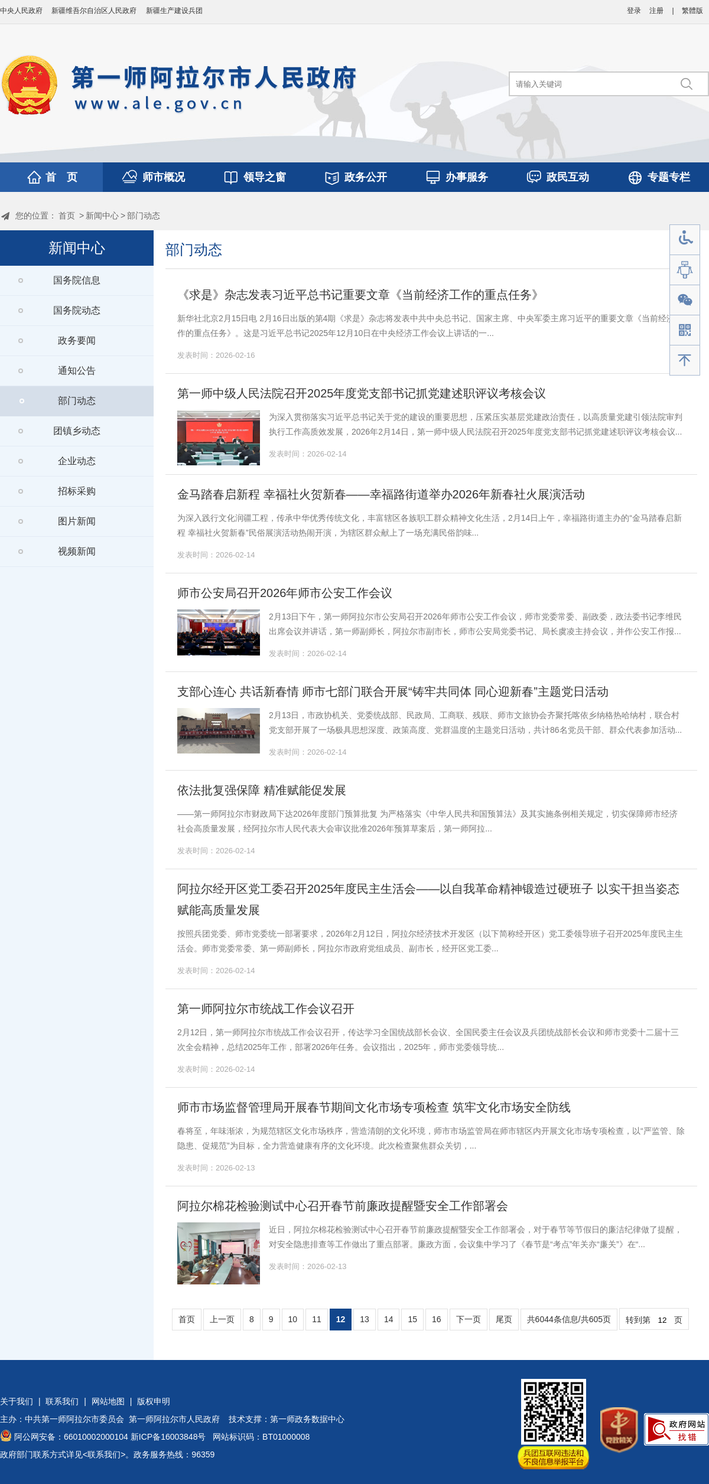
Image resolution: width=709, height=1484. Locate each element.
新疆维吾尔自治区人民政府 (93, 10)
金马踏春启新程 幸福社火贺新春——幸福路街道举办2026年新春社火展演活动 (381, 494)
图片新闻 (77, 521)
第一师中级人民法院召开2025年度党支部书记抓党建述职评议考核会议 (362, 393)
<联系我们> (104, 1454)
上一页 (222, 1319)
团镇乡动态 (76, 431)
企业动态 (77, 461)
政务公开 (365, 177)
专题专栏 (669, 177)
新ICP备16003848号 (168, 1436)
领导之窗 (264, 177)
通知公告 (77, 371)
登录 (634, 10)
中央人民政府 (21, 10)
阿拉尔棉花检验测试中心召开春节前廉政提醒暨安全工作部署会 (342, 1205)
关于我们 (16, 1401)
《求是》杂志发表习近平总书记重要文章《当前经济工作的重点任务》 (360, 294)
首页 (66, 215)
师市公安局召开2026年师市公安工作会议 (285, 592)
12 (341, 1319)
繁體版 (692, 10)
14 (388, 1319)
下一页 (468, 1319)
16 (436, 1319)
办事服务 (466, 177)
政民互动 (568, 177)
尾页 (504, 1319)
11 (316, 1319)
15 (412, 1319)
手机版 (685, 330)
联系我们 (62, 1401)
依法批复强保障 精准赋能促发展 (261, 790)
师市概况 (163, 177)
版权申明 (153, 1401)
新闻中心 (102, 215)
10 (293, 1319)
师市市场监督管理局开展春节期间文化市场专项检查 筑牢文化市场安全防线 (374, 1107)
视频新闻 (77, 551)
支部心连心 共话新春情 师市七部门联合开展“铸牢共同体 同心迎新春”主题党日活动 (393, 691)
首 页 (61, 177)
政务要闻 (77, 340)
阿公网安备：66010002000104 (71, 1436)
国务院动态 (76, 310)
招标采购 (77, 491)
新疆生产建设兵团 (174, 10)
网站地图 (108, 1401)
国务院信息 (76, 280)
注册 (656, 10)
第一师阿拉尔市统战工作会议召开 (265, 1008)
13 (364, 1319)
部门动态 (143, 215)
